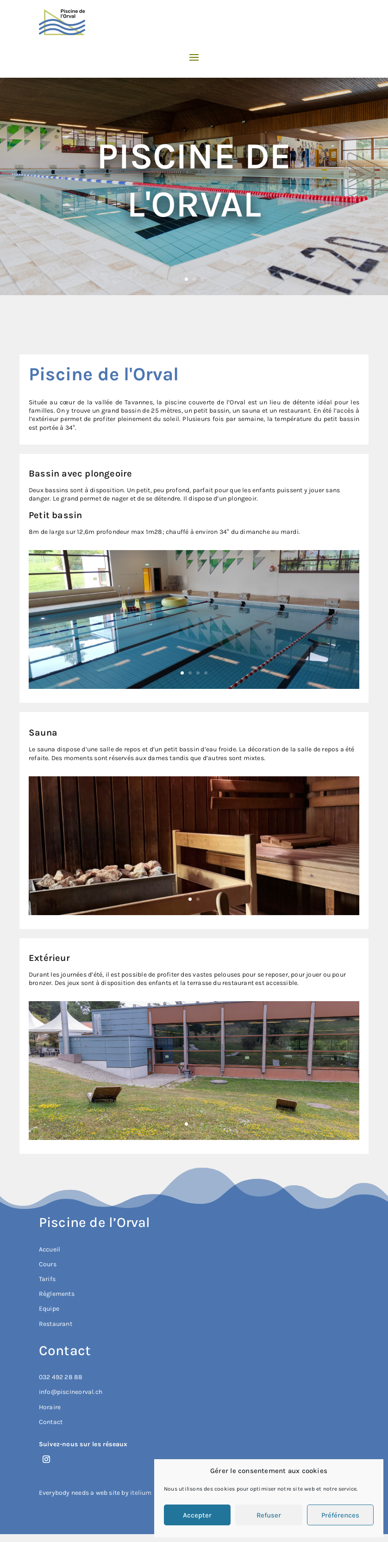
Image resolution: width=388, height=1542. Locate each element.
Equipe (49, 1309)
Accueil (49, 1249)
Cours (47, 1264)
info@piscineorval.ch (70, 1392)
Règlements (57, 1294)
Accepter (197, 1515)
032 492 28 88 (61, 1377)
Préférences (340, 1515)
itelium (140, 1493)
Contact (51, 1422)
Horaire (50, 1407)
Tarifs (47, 1279)
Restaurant (55, 1324)
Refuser (269, 1515)
